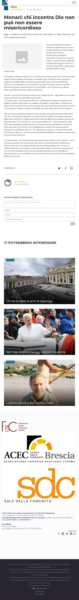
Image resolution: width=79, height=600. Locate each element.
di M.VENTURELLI (17, 9)
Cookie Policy (39, 591)
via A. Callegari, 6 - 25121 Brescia (14, 515)
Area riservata (39, 588)
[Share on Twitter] (59, 169)
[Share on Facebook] (66, 169)
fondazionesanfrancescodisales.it (59, 518)
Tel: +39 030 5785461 (33, 528)
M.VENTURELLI (20, 182)
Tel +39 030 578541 (35, 515)
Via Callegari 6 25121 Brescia (13, 528)
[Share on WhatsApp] (72, 169)
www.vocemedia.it (9, 526)
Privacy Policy (39, 594)
